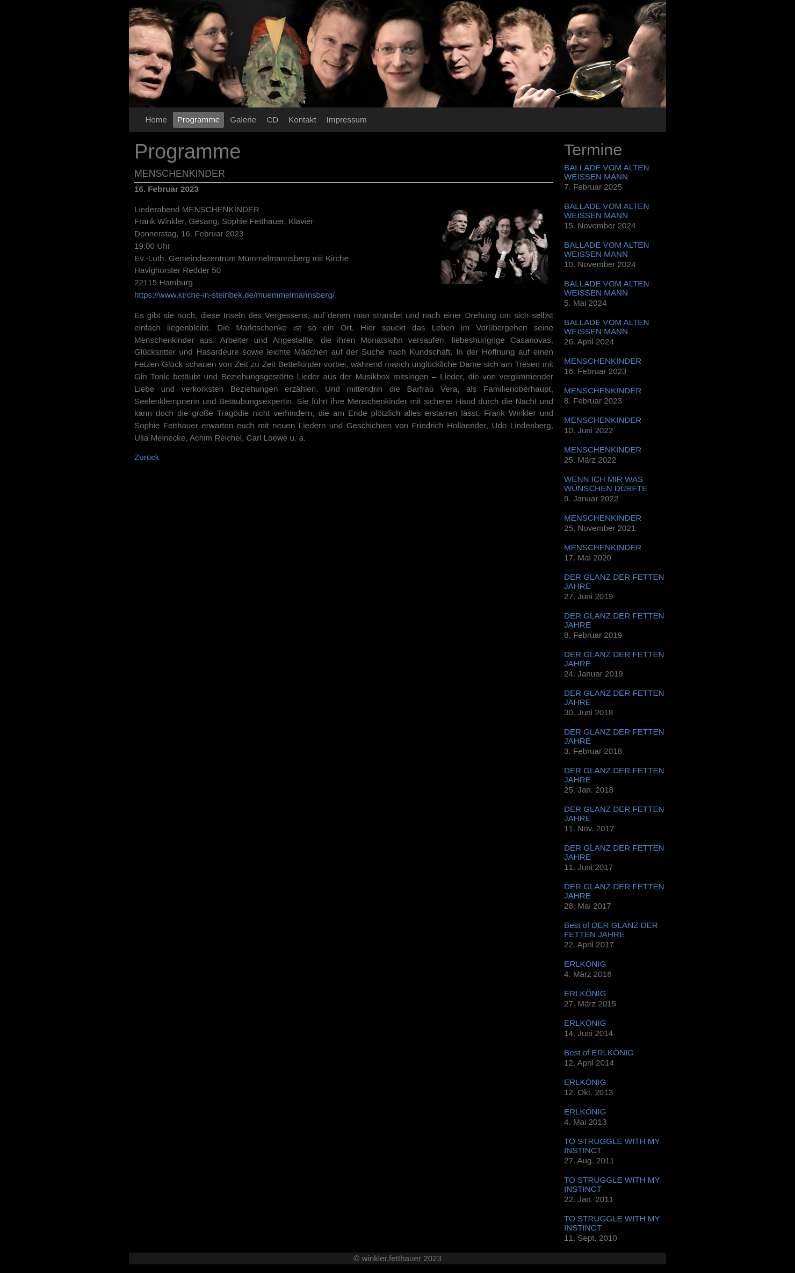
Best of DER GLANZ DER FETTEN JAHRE (611, 929)
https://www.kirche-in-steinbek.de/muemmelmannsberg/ (234, 294)
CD (272, 119)
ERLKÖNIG (585, 963)
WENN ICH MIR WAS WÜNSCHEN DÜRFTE (605, 483)
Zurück (146, 457)
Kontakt (302, 119)
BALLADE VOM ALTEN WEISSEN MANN (606, 172)
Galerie (243, 119)
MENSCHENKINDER (602, 360)
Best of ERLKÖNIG (599, 1052)
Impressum (347, 119)
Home (156, 119)
